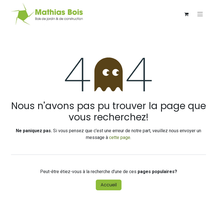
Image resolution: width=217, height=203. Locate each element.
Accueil (109, 185)
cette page (119, 137)
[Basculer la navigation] (200, 14)
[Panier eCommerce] (186, 14)
